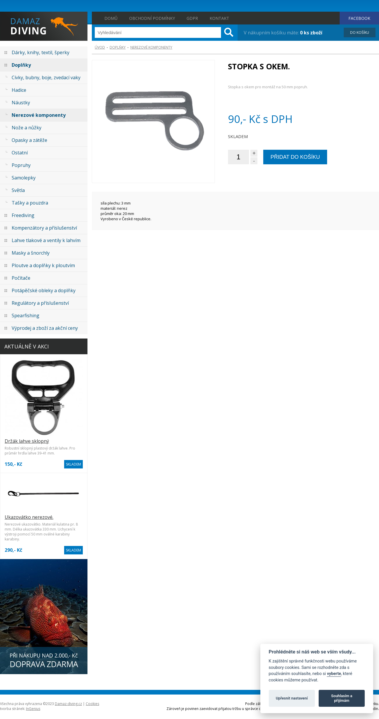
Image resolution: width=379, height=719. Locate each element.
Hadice (19, 90)
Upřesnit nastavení (292, 698)
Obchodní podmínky (152, 18)
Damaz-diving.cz (68, 703)
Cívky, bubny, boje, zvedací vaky (46, 77)
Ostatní (20, 152)
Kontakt (219, 18)
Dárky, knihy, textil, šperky (40, 52)
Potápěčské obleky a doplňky (44, 290)
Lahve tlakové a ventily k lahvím (46, 240)
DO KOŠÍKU (359, 32)
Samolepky (24, 178)
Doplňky (21, 65)
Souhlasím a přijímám (341, 698)
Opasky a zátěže (29, 140)
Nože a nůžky (26, 127)
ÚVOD (100, 47)
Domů (110, 18)
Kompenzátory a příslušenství (44, 228)
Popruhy (21, 165)
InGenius (33, 708)
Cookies (92, 703)
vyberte (334, 673)
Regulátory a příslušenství (40, 303)
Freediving (23, 215)
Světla (18, 190)
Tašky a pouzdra (30, 203)
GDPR (192, 18)
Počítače (21, 278)
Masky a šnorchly (31, 253)
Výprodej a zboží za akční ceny (45, 328)
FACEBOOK (359, 18)
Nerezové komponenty (39, 115)
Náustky (21, 102)
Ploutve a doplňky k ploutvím (43, 265)
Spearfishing (25, 315)
